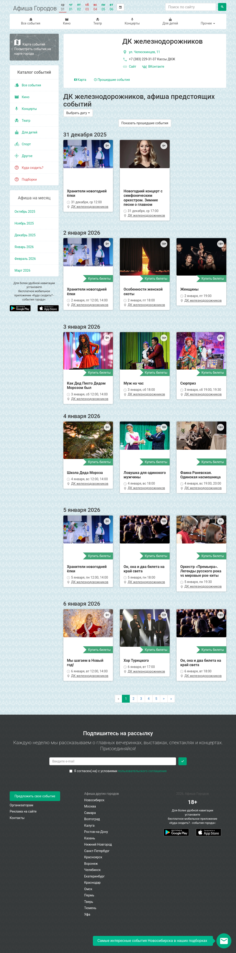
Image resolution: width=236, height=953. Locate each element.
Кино (67, 21)
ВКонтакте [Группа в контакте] (153, 66)
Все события (30, 21)
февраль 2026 (25, 259)
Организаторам (21, 805)
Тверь (88, 902)
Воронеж (91, 863)
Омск (88, 889)
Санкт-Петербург (96, 851)
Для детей (170, 21)
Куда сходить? (29, 167)
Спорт (23, 144)
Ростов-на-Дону (96, 832)
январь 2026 (24, 247)
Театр (98, 21)
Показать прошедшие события (144, 123)
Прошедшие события (112, 80)
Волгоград (92, 819)
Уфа (87, 914)
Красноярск (93, 857)
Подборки (26, 179)
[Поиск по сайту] (190, 7)
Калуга (89, 825)
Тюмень (90, 908)
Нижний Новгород (98, 844)
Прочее (208, 23)
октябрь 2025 (25, 211)
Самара (90, 813)
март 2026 (22, 270)
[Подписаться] (182, 761)
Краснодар (92, 882)
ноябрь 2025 (24, 223)
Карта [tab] (80, 80)
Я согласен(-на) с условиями (118, 771)
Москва (90, 806)
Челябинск (92, 870)
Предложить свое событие (35, 796)
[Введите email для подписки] (112, 761)
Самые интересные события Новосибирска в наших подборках (152, 940)
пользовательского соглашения (142, 771)
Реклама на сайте (23, 811)
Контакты (17, 818)
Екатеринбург (94, 876)
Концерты (132, 21)
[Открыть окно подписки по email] (223, 940)
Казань (89, 838)
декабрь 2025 (25, 235)
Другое (23, 156)
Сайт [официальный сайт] (129, 66)
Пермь (89, 895)
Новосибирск (94, 800)
